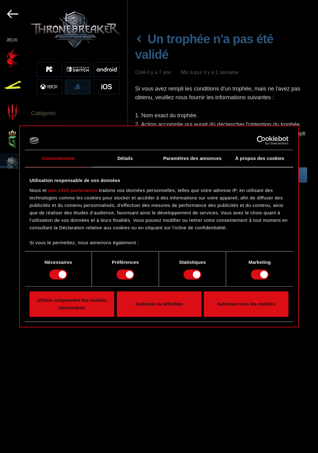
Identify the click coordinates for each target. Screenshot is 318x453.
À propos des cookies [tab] (259, 158)
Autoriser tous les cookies (246, 304)
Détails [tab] (125, 158)
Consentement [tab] (58, 158)
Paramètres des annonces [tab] (192, 158)
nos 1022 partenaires (73, 190)
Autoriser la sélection (159, 304)
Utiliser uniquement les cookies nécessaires (72, 304)
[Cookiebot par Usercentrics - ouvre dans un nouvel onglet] (261, 140)
